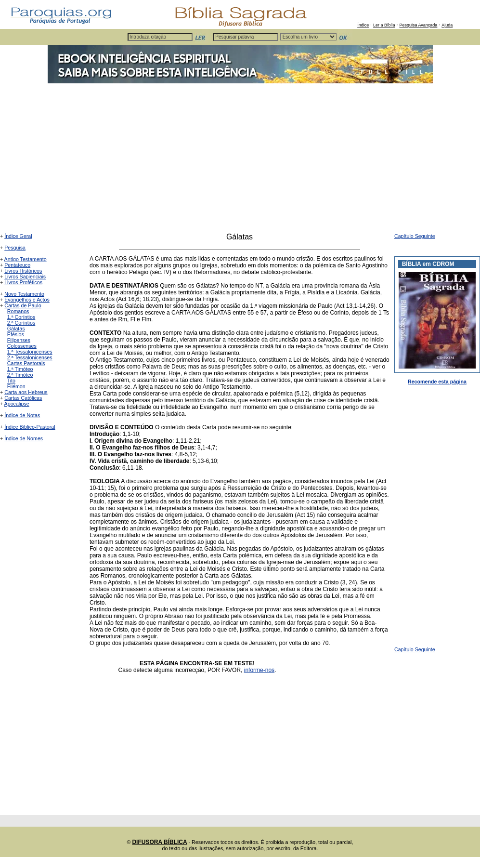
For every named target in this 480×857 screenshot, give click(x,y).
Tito (11, 380)
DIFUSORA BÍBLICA (159, 842)
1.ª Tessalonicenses (29, 352)
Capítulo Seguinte (414, 236)
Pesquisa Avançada (418, 25)
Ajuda (447, 25)
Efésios (15, 334)
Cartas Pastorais (26, 363)
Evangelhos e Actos (27, 300)
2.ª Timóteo (20, 375)
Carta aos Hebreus (25, 392)
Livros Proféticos (23, 282)
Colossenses (22, 346)
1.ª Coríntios (21, 317)
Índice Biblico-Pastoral (29, 427)
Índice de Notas (22, 415)
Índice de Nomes (23, 438)
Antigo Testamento (25, 259)
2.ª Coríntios (21, 323)
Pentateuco (17, 265)
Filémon (16, 386)
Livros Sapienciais (25, 276)
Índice (363, 25)
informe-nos (259, 670)
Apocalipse (16, 404)
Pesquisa (15, 248)
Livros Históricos (23, 271)
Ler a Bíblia (384, 25)
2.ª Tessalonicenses (29, 357)
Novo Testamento (24, 294)
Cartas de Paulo (22, 305)
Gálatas (16, 328)
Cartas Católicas (23, 398)
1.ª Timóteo (20, 369)
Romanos (18, 311)
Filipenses (18, 340)
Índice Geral (18, 236)
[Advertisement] (240, 160)
